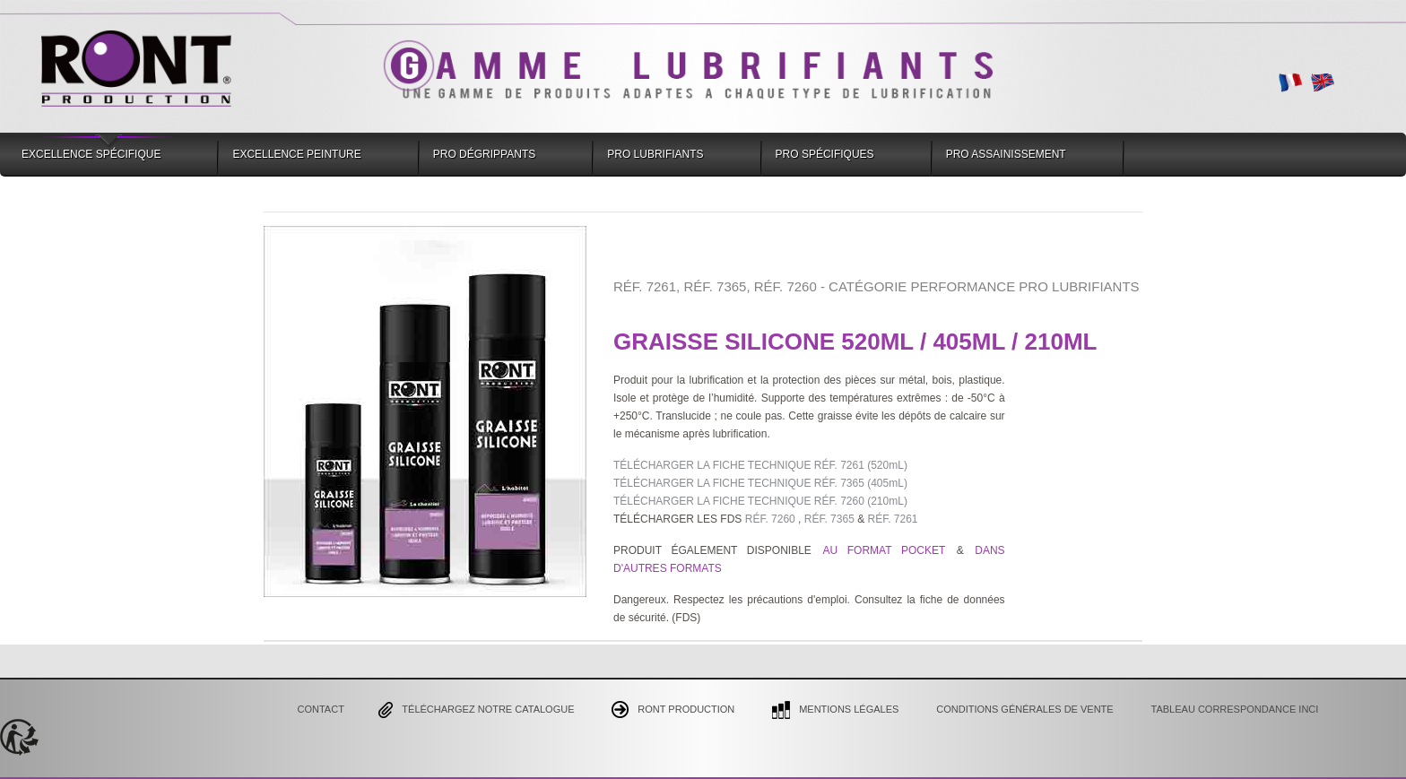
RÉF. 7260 (768, 519)
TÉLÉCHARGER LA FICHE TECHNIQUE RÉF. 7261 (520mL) (760, 465)
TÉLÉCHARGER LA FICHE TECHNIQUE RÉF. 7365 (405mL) (760, 483)
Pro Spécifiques (825, 154)
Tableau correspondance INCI (1235, 709)
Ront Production (673, 709)
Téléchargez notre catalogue (476, 710)
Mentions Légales (835, 710)
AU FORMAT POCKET (888, 550)
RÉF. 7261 (892, 519)
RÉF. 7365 (829, 519)
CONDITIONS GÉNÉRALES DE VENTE (1024, 709)
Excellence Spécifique (91, 154)
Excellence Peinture (296, 154)
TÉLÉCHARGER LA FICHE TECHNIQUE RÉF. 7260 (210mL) (760, 501)
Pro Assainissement (1006, 154)
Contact (321, 709)
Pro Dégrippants (484, 154)
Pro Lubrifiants (655, 154)
